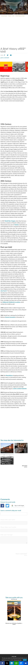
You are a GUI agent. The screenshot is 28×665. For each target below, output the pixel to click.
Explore (14, 656)
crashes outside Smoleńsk (20, 388)
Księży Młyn (5, 450)
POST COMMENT (21, 555)
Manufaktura (9, 375)
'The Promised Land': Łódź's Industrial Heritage (5, 460)
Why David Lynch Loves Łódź (20, 449)
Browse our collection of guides (13, 624)
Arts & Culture (18, 451)
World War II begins (10, 221)
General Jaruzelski (10, 317)
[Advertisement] (14, 31)
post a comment (5, 57)
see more (24, 465)
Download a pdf (14, 600)
